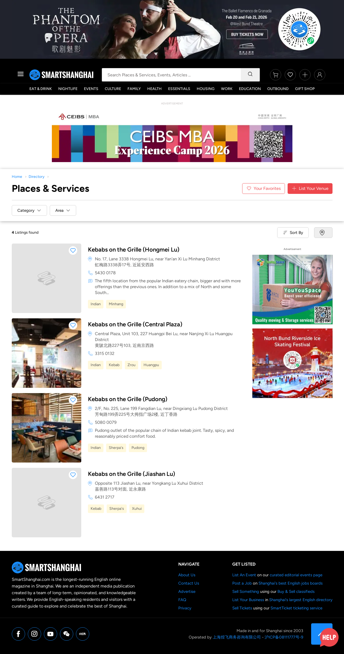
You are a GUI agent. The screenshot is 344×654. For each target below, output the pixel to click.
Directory (36, 176)
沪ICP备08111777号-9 (284, 637)
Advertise (186, 591)
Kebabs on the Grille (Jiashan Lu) (131, 473)
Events (91, 89)
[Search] (250, 74)
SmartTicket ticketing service (296, 608)
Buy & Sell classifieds (296, 591)
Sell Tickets (242, 608)
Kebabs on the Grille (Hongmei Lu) (133, 249)
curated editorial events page (296, 575)
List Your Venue (310, 188)
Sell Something (245, 591)
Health (154, 89)
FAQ (182, 599)
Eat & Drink (40, 89)
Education (250, 89)
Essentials (179, 89)
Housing (206, 89)
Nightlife (68, 89)
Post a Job (242, 583)
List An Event (244, 575)
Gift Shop (305, 89)
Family (134, 89)
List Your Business (248, 599)
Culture (113, 89)
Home (17, 176)
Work (227, 89)
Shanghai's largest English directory (301, 599)
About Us (186, 575)
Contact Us (188, 583)
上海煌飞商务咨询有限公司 (237, 637)
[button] (73, 250)
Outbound (278, 89)
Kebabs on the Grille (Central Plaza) (135, 324)
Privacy (184, 608)
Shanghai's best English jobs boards (290, 583)
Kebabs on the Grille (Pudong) (127, 399)
